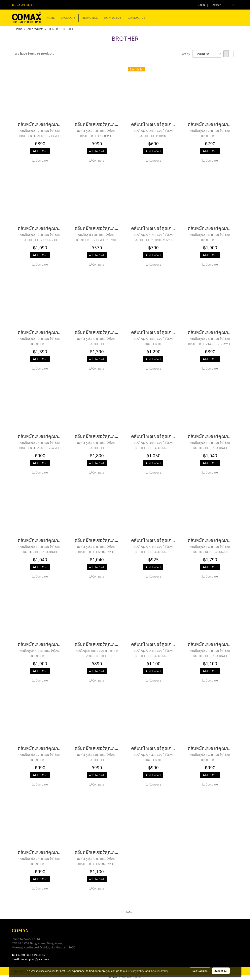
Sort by (186, 54)
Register (216, 4)
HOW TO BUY (113, 17)
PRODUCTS (68, 17)
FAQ (92, 950)
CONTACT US (136, 17)
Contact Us (96, 955)
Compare (42, 160)
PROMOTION (90, 17)
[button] (151, 17)
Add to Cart (40, 151)
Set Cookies (200, 970)
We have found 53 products (34, 53)
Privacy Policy (98, 945)
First (121, 912)
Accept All (220, 970)
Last (129, 912)
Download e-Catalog (102, 935)
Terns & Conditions (101, 940)
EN (231, 5)
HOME (51, 17)
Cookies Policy (159, 970)
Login (201, 4)
